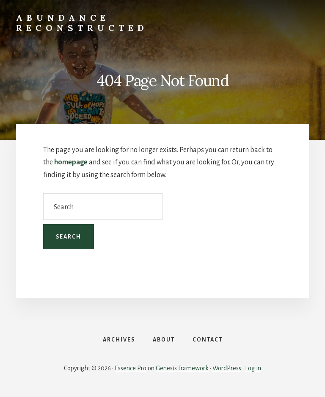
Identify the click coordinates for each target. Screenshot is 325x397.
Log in (253, 368)
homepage (71, 162)
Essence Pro (130, 368)
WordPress (226, 368)
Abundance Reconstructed (82, 22)
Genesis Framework (182, 368)
